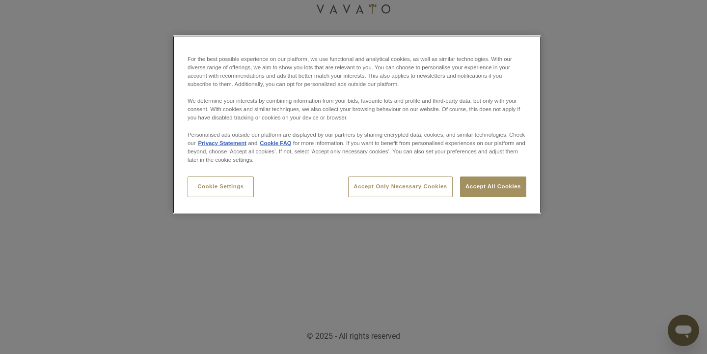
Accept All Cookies (493, 186)
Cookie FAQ (275, 143)
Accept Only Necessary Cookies (400, 186)
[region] (357, 124)
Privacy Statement (222, 143)
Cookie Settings (220, 186)
